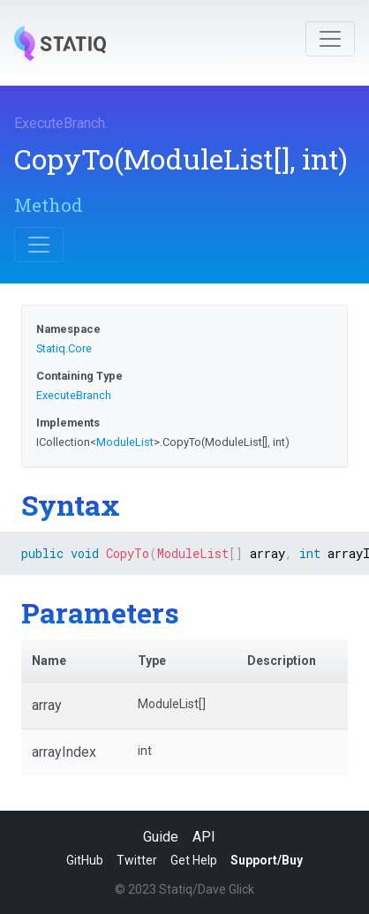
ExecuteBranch (59, 123)
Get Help (193, 860)
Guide (160, 836)
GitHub (84, 860)
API (203, 836)
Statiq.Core (64, 348)
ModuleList (125, 442)
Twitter (137, 860)
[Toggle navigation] (330, 39)
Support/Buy (266, 860)
